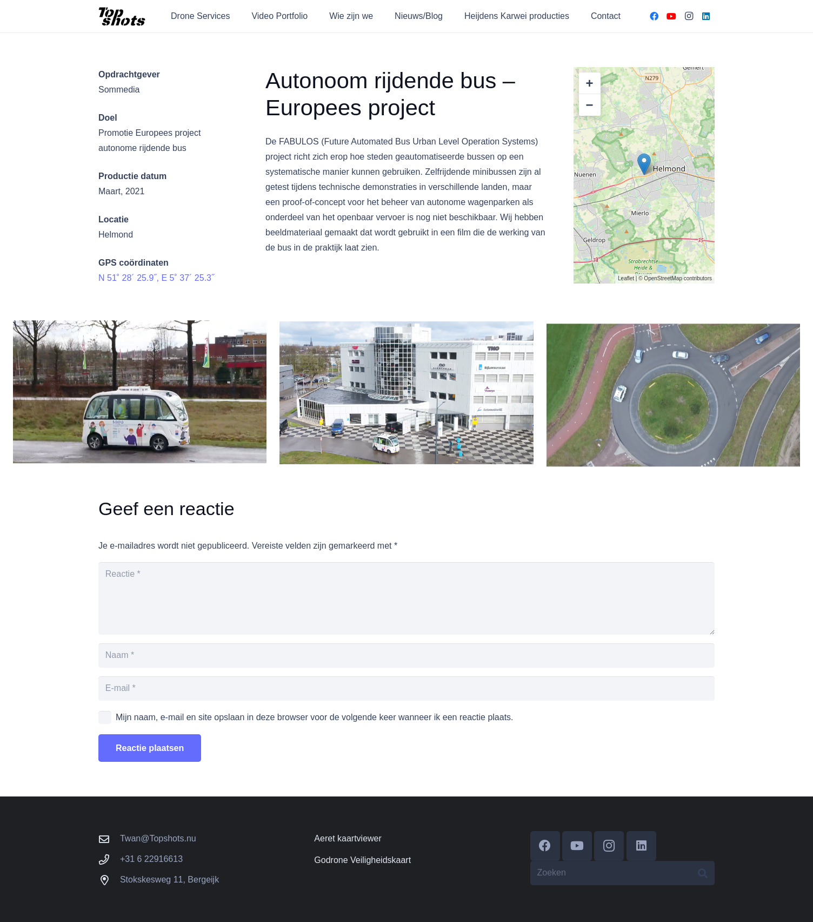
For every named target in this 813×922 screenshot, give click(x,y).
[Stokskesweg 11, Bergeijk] (109, 880)
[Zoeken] (622, 873)
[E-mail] (406, 688)
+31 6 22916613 (151, 859)
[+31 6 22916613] (109, 859)
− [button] (590, 104)
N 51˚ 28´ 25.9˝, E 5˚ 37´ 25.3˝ (156, 277)
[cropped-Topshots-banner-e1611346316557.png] (122, 16)
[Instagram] (688, 16)
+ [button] (590, 83)
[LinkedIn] (706, 16)
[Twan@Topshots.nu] (109, 839)
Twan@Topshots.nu (158, 838)
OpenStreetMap (663, 278)
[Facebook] (654, 16)
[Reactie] (406, 598)
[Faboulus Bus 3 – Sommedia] (139, 397)
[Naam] (406, 655)
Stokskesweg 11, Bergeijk (169, 879)
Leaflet (626, 278)
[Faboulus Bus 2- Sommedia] (673, 416)
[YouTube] (671, 16)
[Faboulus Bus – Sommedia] (406, 403)
